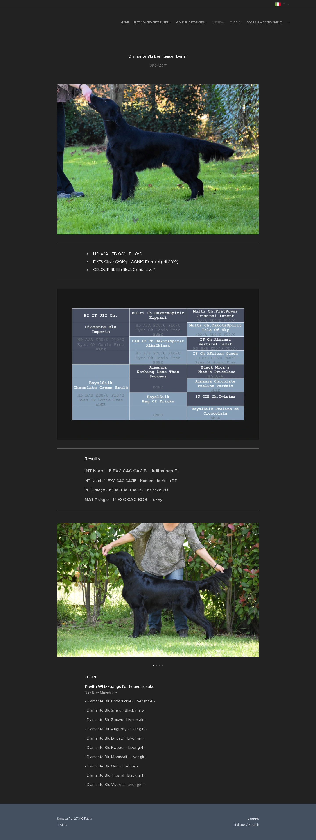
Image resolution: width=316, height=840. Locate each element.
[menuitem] (244, 23)
